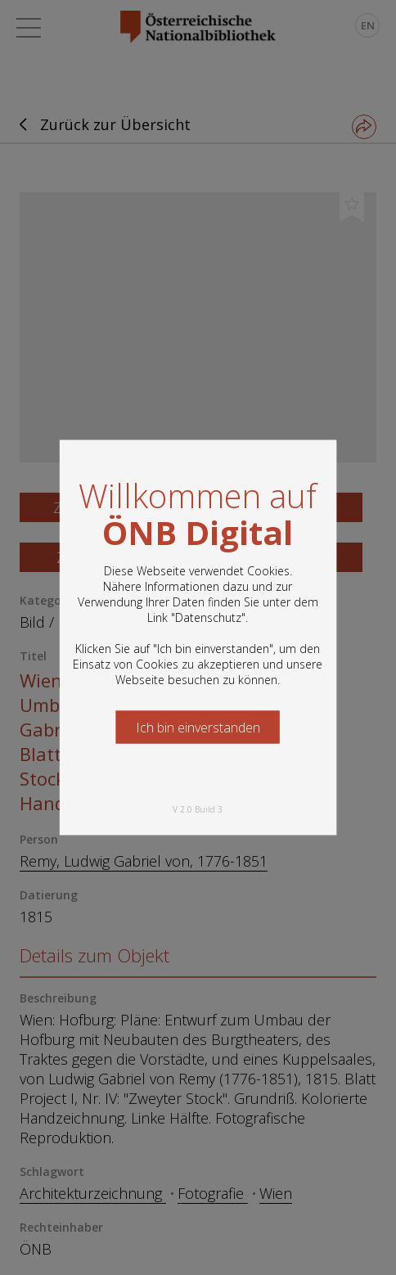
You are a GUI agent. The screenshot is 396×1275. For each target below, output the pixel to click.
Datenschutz (208, 617)
